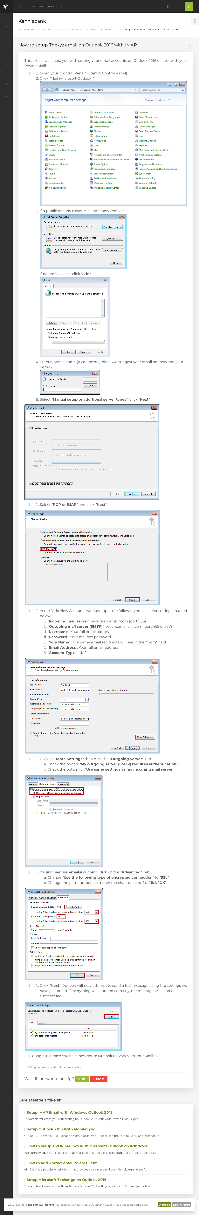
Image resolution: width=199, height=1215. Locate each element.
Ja (82, 1079)
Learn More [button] (181, 1204)
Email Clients (73, 29)
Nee (98, 1079)
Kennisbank (54, 29)
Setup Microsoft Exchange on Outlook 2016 (65, 1180)
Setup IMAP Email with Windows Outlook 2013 (68, 1112)
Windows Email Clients (98, 29)
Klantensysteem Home (31, 29)
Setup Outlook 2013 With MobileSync (59, 1129)
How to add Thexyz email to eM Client (60, 1163)
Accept (164, 1204)
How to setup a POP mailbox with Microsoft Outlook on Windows (86, 1146)
